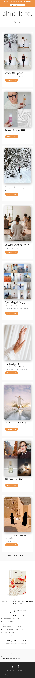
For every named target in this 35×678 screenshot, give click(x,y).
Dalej (26, 555)
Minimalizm (9, 190)
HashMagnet (17, 672)
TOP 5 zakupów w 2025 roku (15, 479)
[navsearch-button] (19, 22)
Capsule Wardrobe (11, 76)
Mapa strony (20, 670)
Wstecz (9, 555)
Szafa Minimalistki (20, 76)
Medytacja (9, 248)
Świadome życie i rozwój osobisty (20, 190)
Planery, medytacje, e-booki (17, 1)
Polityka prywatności (10, 670)
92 (22, 555)
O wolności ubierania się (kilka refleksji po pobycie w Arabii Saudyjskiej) (16, 536)
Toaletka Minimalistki (16, 133)
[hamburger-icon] (15, 23)
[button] (2, 583)
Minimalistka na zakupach (22, 308)
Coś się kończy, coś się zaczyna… (17, 423)
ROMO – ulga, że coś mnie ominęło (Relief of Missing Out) (16, 187)
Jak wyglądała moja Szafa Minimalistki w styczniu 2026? (16, 73)
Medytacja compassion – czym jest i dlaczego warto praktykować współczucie (16, 364)
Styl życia (9, 133)
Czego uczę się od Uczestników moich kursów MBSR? (17, 245)
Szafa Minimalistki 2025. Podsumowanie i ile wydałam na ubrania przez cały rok (17, 303)
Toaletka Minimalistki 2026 (15, 130)
